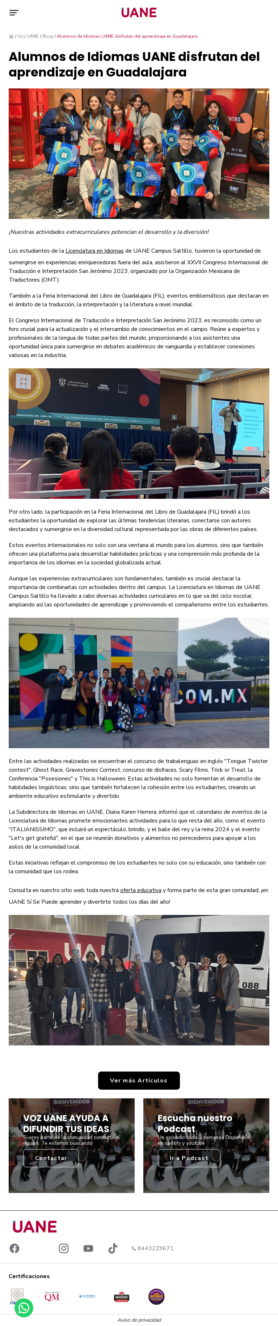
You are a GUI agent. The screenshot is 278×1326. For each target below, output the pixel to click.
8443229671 (156, 1248)
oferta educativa (140, 890)
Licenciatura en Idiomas (95, 251)
